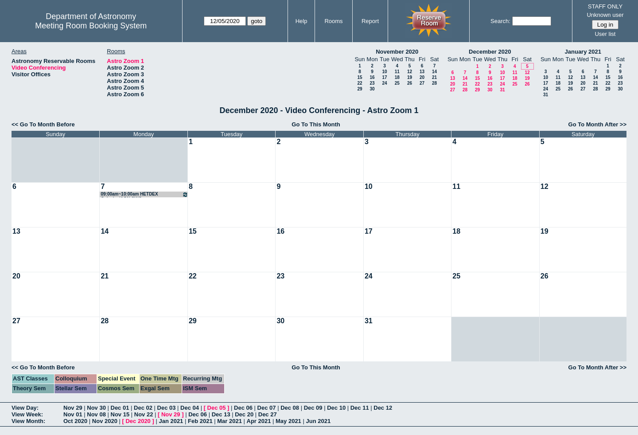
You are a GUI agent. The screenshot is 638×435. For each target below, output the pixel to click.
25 (397, 83)
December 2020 (490, 51)
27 (422, 83)
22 (359, 83)
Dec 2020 (137, 421)
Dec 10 (336, 407)
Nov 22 (143, 414)
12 (409, 71)
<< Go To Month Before (43, 124)
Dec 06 (243, 407)
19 (409, 77)
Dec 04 (189, 407)
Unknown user (605, 15)
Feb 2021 (200, 421)
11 (397, 71)
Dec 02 (143, 407)
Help (301, 21)
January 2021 (583, 51)
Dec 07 (266, 407)
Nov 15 (120, 414)
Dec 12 (382, 407)
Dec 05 (216, 407)
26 (409, 83)
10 (384, 71)
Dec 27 (267, 414)
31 (502, 89)
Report (370, 21)
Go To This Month (316, 124)
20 (422, 77)
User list (605, 34)
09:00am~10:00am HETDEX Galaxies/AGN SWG (144, 194)
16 (372, 77)
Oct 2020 (75, 421)
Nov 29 (72, 407)
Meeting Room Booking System (91, 25)
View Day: (25, 407)
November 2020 (397, 51)
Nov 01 (72, 414)
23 (372, 83)
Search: (500, 21)
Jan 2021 (171, 421)
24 (384, 83)
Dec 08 (289, 407)
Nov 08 (96, 414)
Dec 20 (244, 414)
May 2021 (288, 421)
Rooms (333, 21)
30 (372, 88)
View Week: (27, 414)
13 (422, 71)
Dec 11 (359, 407)
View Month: (28, 421)
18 (397, 77)
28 (434, 83)
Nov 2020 (104, 421)
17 (384, 77)
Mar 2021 (229, 421)
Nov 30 (96, 407)
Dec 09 (313, 407)
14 (434, 71)
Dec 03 (166, 407)
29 (359, 88)
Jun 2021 (318, 421)
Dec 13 (221, 414)
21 (434, 77)
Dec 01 (120, 407)
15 (359, 77)
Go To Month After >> (597, 124)
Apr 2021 (259, 421)
